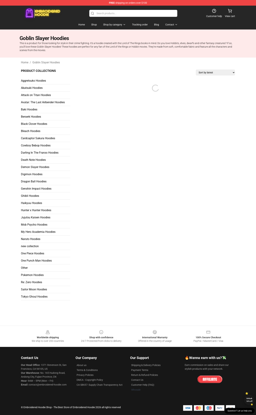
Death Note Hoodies (33, 160)
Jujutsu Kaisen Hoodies (35, 217)
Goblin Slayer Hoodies (46, 62)
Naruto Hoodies (30, 239)
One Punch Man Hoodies (36, 260)
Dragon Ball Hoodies (33, 181)
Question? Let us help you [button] (239, 411)
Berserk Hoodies (31, 116)
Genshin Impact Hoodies (36, 188)
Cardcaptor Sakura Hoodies (38, 138)
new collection (30, 246)
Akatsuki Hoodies (32, 88)
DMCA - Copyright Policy (90, 379)
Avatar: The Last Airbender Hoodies (43, 102)
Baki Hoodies (29, 109)
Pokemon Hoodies (32, 275)
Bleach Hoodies (30, 131)
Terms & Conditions (87, 370)
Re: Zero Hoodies (31, 282)
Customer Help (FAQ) (142, 384)
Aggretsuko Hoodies (33, 80)
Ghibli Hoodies (30, 195)
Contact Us (137, 379)
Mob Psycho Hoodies (34, 224)
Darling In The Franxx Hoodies (39, 152)
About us (81, 365)
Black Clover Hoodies (34, 124)
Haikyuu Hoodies (31, 203)
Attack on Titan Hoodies (36, 95)
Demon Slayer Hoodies (35, 167)
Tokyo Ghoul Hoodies (34, 296)
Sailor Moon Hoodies (34, 289)
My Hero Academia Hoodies (38, 231)
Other (24, 267)
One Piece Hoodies (32, 253)
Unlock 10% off (249, 399)
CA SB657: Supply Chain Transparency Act (100, 384)
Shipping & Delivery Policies (146, 365)
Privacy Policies (85, 375)
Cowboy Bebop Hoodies (36, 145)
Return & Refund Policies (144, 375)
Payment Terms (139, 370)
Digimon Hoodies (31, 174)
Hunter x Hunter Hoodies (36, 210)
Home (24, 62)
